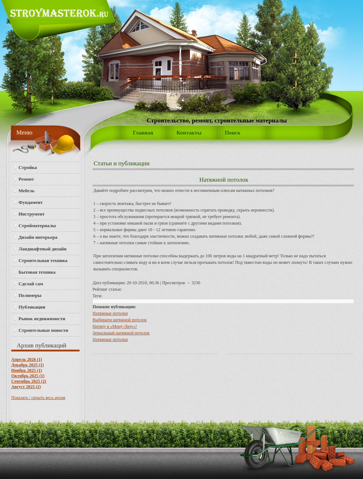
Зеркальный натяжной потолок (121, 332)
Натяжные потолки (110, 313)
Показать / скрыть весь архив (38, 397)
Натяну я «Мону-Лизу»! (115, 326)
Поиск (232, 133)
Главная (143, 133)
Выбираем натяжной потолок (120, 319)
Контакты (188, 133)
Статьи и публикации (122, 163)
